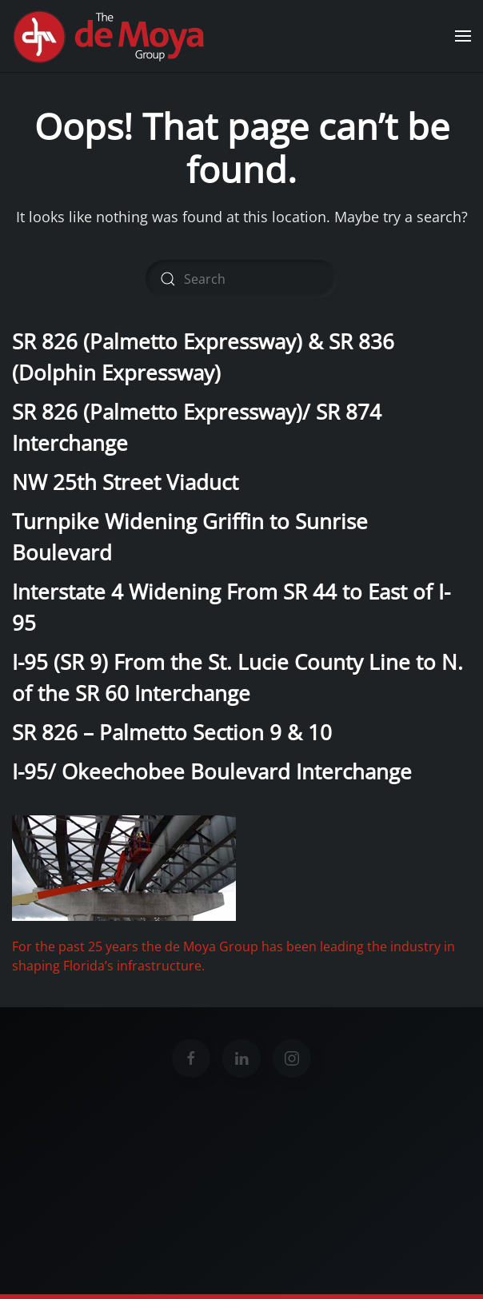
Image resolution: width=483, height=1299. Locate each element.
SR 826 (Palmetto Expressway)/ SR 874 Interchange (196, 427)
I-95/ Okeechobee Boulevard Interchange (212, 771)
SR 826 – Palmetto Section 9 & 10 (172, 732)
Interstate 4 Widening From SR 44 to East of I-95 (231, 607)
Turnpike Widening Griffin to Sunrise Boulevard (190, 537)
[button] (463, 36)
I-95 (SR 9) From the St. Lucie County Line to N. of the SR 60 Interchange (237, 677)
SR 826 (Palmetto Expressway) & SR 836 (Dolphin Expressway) (203, 357)
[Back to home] (111, 36)
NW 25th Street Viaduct (125, 482)
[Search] (241, 279)
